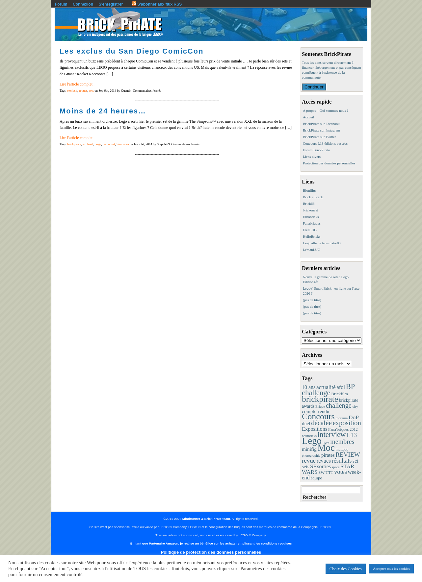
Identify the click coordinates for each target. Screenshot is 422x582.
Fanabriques (312, 223)
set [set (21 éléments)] (355, 461)
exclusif (72, 90)
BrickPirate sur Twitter (319, 137)
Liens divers (312, 156)
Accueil (308, 117)
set (113, 144)
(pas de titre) (312, 300)
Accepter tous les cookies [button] (391, 568)
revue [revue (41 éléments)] (309, 460)
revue (106, 144)
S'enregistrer (111, 4)
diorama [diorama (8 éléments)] (341, 418)
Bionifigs (309, 190)
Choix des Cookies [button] (346, 568)
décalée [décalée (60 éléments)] (321, 423)
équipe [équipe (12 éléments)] (316, 477)
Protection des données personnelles (329, 163)
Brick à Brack (313, 197)
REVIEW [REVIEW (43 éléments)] (347, 454)
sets (91, 90)
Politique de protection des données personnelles (211, 552)
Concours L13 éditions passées (325, 143)
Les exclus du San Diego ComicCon (132, 51)
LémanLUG (311, 250)
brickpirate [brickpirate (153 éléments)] (320, 399)
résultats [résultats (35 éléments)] (342, 460)
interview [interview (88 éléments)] (332, 434)
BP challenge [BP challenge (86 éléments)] (328, 389)
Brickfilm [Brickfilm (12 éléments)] (339, 393)
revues (83, 90)
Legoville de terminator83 (322, 243)
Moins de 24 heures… (103, 111)
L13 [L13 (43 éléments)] (352, 434)
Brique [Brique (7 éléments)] (320, 406)
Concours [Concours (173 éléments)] (318, 416)
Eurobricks (311, 217)
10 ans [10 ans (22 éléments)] (308, 387)
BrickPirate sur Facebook (321, 124)
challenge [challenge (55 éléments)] (339, 405)
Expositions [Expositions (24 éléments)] (314, 429)
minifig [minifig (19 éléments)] (309, 449)
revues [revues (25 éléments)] (324, 461)
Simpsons (123, 144)
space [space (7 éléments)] (336, 467)
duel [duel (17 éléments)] (306, 423)
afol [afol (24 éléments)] (341, 387)
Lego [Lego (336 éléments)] (312, 440)
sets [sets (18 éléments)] (305, 466)
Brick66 (308, 204)
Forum (61, 4)
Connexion (83, 4)
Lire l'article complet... (77, 84)
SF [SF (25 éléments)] (313, 466)
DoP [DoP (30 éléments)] (354, 417)
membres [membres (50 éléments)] (342, 441)
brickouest (310, 210)
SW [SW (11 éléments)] (321, 472)
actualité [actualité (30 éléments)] (326, 387)
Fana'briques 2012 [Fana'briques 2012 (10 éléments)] (343, 429)
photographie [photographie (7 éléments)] (311, 455)
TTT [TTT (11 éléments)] (329, 472)
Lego (97, 144)
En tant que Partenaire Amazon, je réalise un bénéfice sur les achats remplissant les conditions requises (211, 543)
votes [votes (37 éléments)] (340, 472)
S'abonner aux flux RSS (157, 4)
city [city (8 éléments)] (355, 406)
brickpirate (74, 144)
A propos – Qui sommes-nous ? (325, 110)
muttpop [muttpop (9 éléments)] (341, 449)
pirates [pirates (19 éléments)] (328, 455)
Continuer (314, 87)
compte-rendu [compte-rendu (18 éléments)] (315, 411)
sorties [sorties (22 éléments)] (324, 466)
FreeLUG (310, 230)
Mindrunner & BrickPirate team (206, 519)
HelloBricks (311, 236)
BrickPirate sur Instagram (321, 130)
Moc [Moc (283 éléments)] (326, 448)
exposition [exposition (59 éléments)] (346, 422)
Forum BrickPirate (316, 150)
